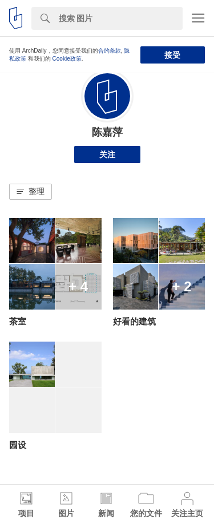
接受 (172, 55)
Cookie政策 (67, 59)
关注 (107, 154)
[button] (30, 192)
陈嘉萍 (107, 132)
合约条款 (109, 50)
